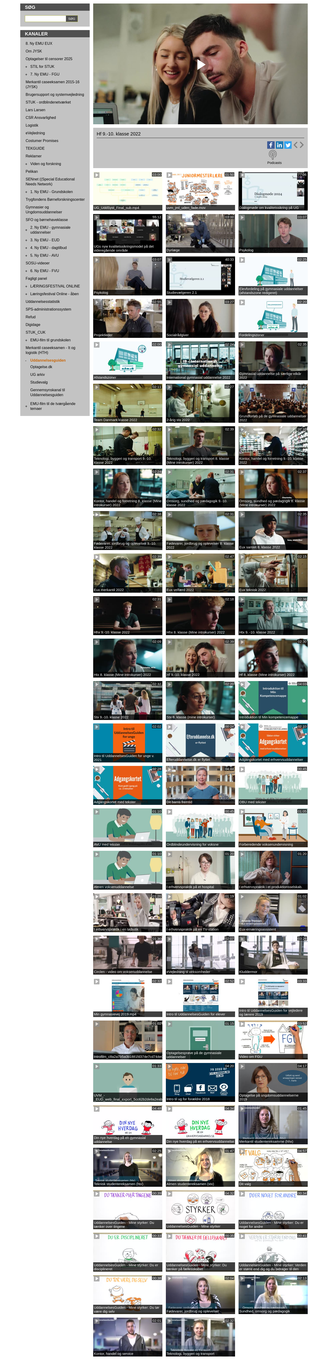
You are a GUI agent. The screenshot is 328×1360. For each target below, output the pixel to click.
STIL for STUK (42, 67)
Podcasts (274, 163)
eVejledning (35, 133)
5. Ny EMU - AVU (44, 255)
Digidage (33, 325)
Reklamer (33, 156)
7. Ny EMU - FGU (44, 74)
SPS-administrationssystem (48, 309)
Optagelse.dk (41, 367)
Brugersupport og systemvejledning (55, 95)
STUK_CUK (35, 332)
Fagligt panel (36, 278)
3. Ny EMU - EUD (44, 240)
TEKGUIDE (35, 148)
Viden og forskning (45, 164)
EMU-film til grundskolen (50, 340)
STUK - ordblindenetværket (48, 102)
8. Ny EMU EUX (39, 43)
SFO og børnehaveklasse (47, 220)
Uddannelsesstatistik (43, 302)
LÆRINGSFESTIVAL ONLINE (55, 286)
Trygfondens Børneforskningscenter (55, 199)
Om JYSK (34, 51)
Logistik (32, 125)
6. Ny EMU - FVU (44, 271)
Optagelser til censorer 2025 (49, 59)
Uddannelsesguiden (48, 360)
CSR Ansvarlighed (41, 118)
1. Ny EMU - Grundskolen (51, 192)
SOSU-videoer (38, 263)
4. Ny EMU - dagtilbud (48, 248)
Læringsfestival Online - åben (54, 294)
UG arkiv (37, 375)
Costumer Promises (42, 141)
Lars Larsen (35, 110)
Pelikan (32, 171)
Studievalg (39, 382)
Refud (31, 317)
